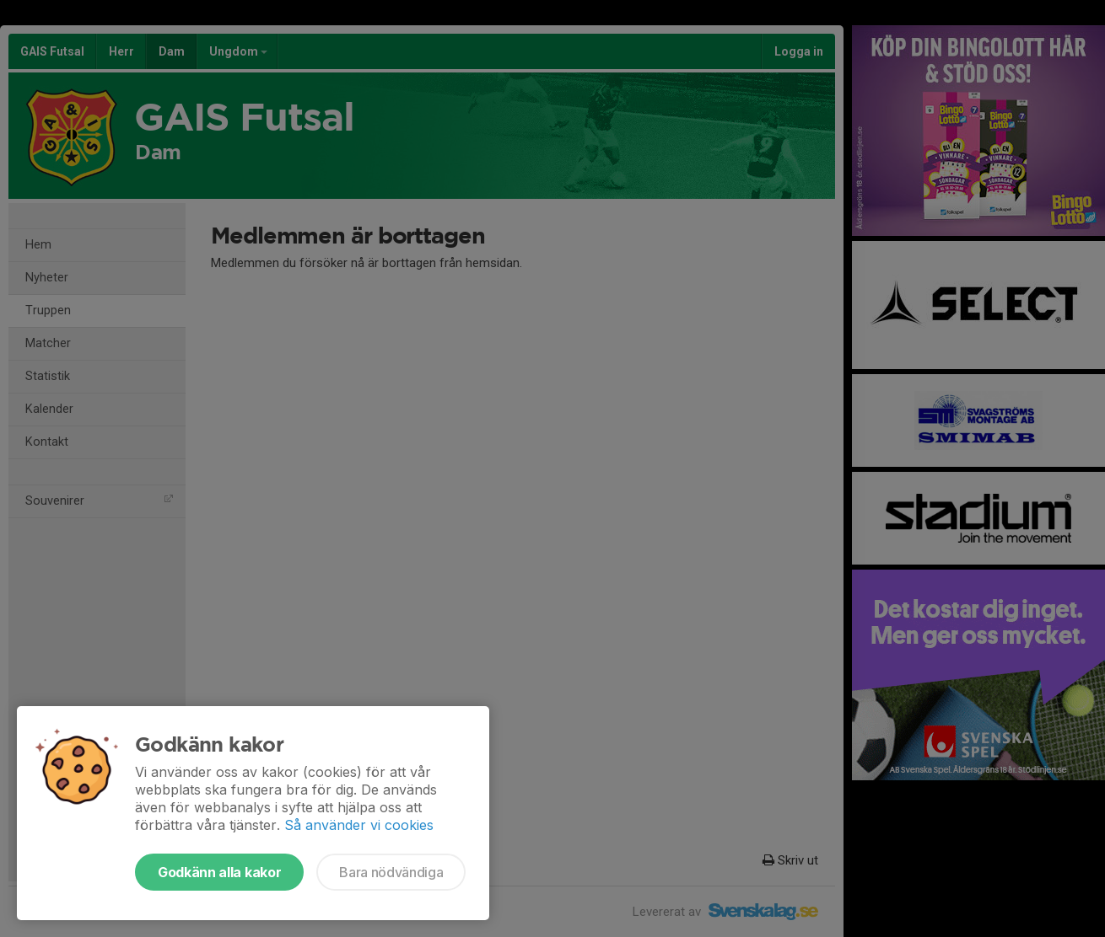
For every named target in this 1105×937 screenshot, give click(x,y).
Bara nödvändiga (391, 872)
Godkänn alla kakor (219, 872)
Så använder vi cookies (359, 825)
